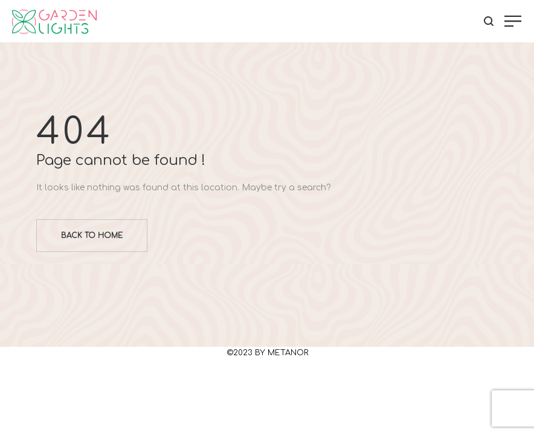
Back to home (92, 235)
